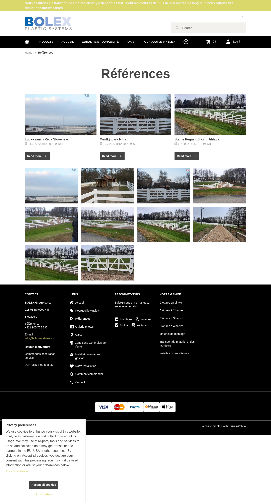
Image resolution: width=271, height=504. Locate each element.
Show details (44, 494)
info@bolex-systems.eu (39, 338)
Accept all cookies (43, 484)
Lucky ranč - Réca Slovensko (47, 139)
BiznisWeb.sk (237, 426)
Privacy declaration (17, 471)
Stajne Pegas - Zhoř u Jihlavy (197, 159)
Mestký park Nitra (113, 139)
